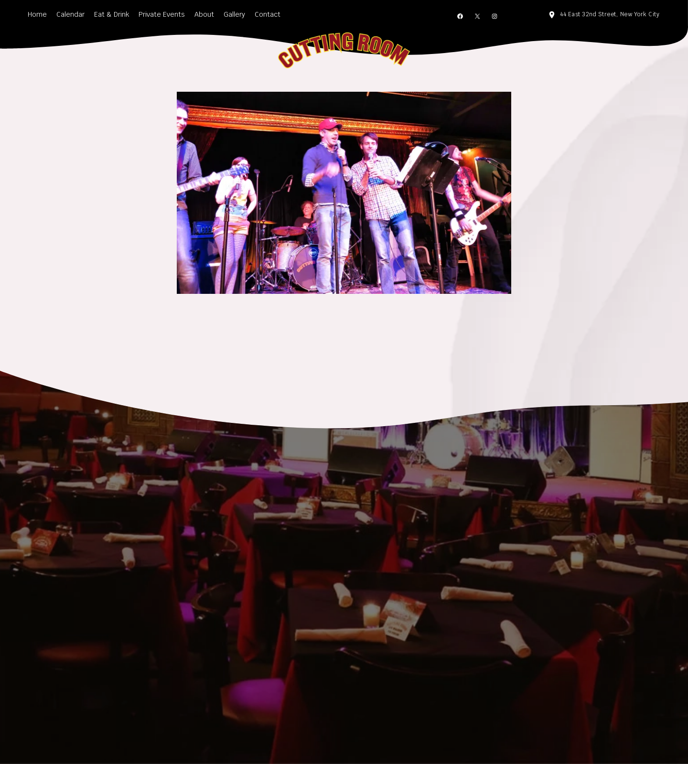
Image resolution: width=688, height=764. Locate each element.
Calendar (70, 14)
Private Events (162, 14)
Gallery (234, 14)
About (204, 14)
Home (37, 14)
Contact (267, 14)
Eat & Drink (111, 14)
